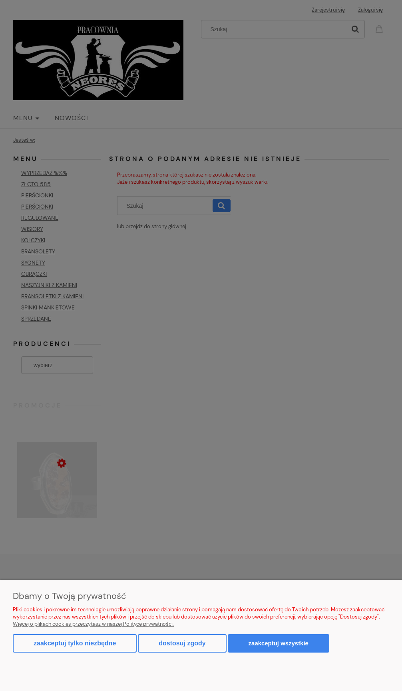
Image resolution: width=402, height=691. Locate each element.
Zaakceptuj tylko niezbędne (75, 643)
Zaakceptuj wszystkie (278, 643)
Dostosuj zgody (182, 643)
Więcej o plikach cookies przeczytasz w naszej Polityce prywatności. (93, 624)
